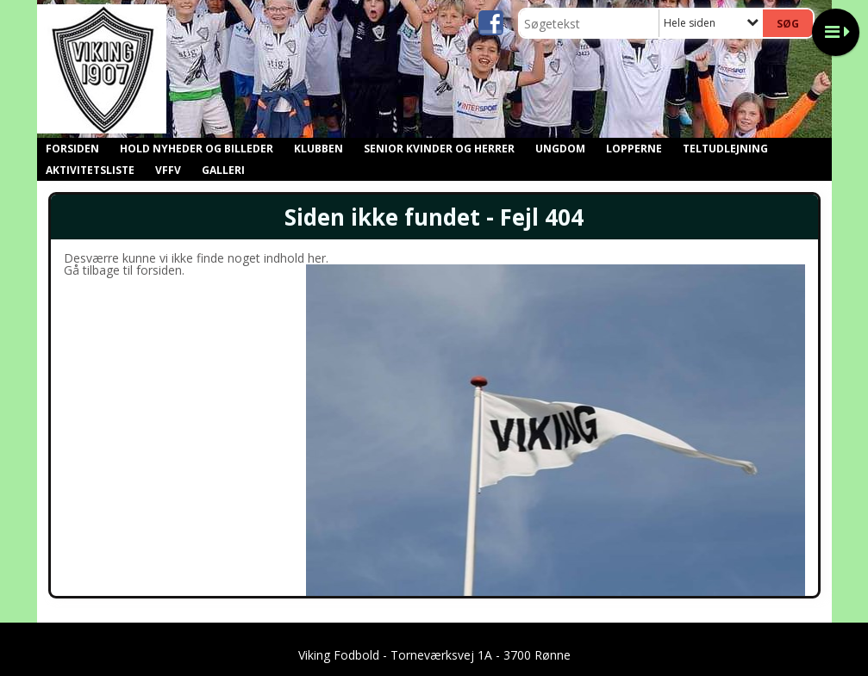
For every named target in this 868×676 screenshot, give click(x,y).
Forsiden (72, 148)
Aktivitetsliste (90, 170)
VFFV (168, 170)
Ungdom (560, 148)
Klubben (318, 148)
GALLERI (223, 170)
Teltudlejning (725, 148)
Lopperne (634, 148)
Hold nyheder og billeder (196, 148)
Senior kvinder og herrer (439, 148)
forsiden (159, 270)
